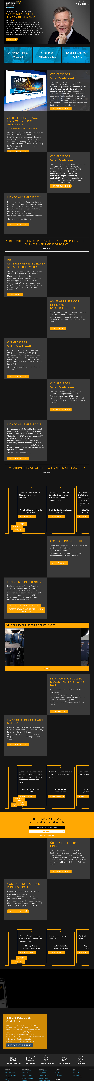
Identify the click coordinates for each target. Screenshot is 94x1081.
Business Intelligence (47, 54)
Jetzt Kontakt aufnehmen (19, 1073)
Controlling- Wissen (18, 54)
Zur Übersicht (11, 7)
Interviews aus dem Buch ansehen (23, 612)
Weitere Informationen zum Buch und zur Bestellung (25, 617)
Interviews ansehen (60, 108)
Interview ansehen (18, 537)
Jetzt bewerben (58, 718)
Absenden (46, 849)
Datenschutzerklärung (47, 853)
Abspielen (12, 39)
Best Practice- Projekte (76, 54)
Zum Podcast (14, 295)
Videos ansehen (58, 569)
